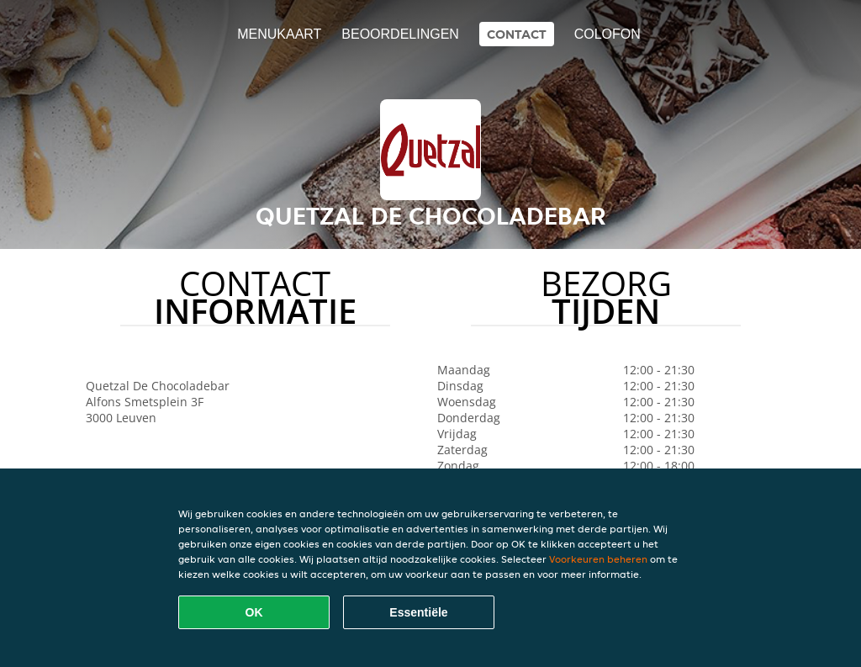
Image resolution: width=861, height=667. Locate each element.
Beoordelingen (400, 34)
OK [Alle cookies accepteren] (254, 612)
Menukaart (279, 34)
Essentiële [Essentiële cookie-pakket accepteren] (418, 612)
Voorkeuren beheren (598, 559)
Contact (517, 34)
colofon (607, 34)
